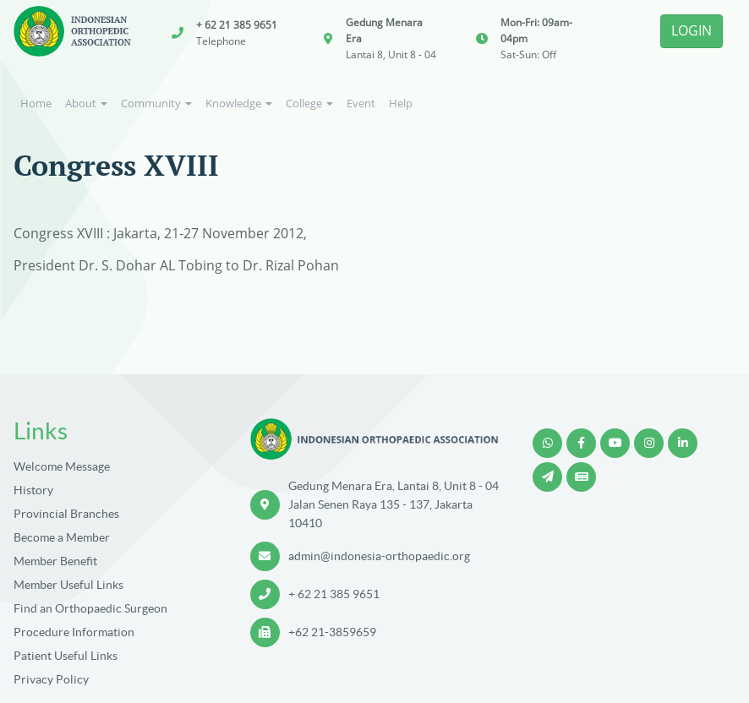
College (309, 103)
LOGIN (691, 30)
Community (156, 103)
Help (401, 103)
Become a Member (62, 537)
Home (36, 103)
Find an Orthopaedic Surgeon (90, 608)
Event (361, 103)
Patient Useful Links (66, 655)
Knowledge (238, 103)
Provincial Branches (66, 513)
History (33, 490)
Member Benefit (55, 561)
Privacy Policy (51, 679)
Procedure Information (74, 632)
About (86, 103)
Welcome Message (62, 466)
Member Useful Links (68, 584)
